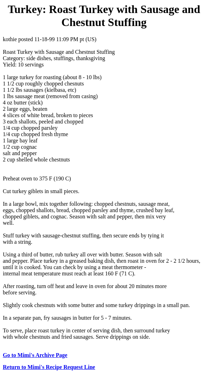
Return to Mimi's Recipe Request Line (49, 367)
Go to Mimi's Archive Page (35, 355)
